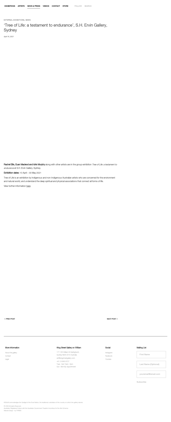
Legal (7, 359)
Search (87, 6)
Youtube (108, 359)
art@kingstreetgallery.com (66, 358)
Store (65, 6)
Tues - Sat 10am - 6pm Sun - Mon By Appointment (66, 365)
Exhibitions (9, 6)
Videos (46, 6)
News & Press (33, 6)
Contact (56, 6)
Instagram (108, 353)
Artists (21, 6)
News (28, 20)
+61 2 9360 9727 (63, 361)
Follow (78, 6)
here (28, 186)
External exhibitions (14, 20)
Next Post (112, 319)
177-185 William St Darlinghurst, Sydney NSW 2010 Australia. (68, 353)
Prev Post (9, 319)
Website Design (8, 410)
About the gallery (11, 353)
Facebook (108, 356)
